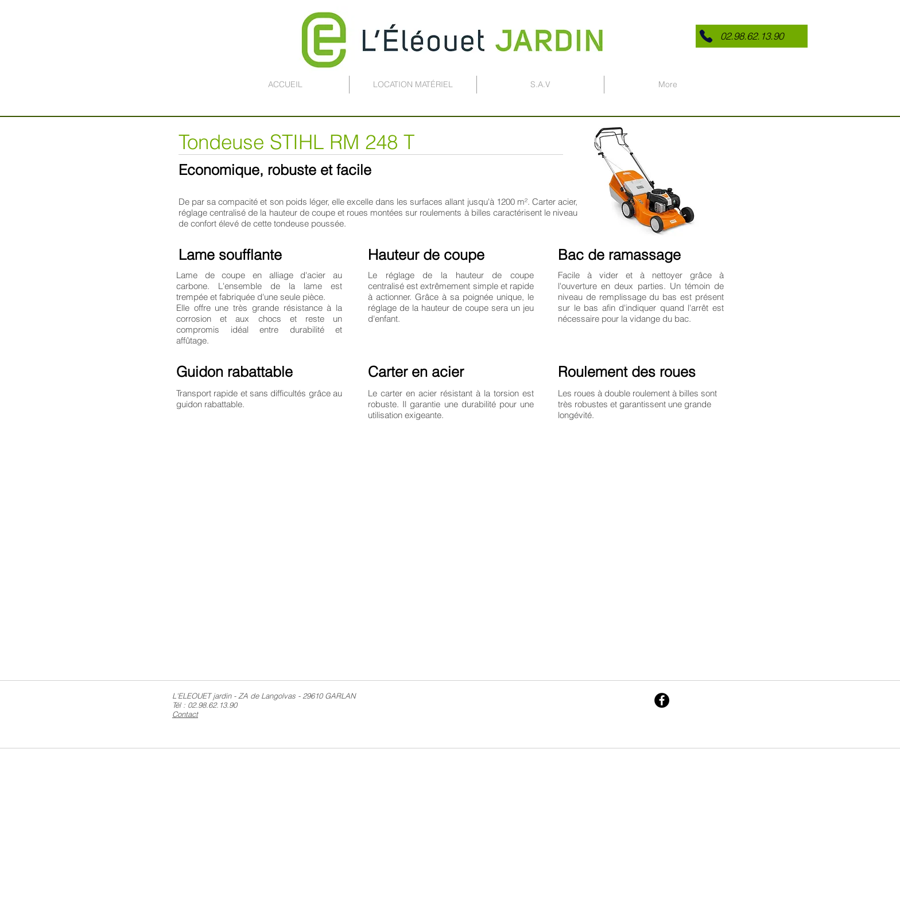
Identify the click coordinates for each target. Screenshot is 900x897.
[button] (752, 36)
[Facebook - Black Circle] (661, 700)
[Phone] (706, 36)
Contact (185, 714)
